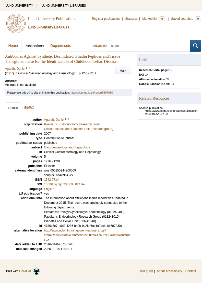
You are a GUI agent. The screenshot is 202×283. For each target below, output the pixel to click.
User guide (146, 271)
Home (13, 46)
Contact (190, 271)
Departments (60, 46)
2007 (9, 73)
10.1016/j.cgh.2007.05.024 (62, 184)
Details (13, 108)
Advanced (99, 46)
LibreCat (30, 271)
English (49, 189)
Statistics (131, 19)
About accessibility (169, 271)
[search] (149, 46)
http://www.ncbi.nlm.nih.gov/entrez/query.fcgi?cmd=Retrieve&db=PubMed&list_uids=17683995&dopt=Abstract (87, 235)
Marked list (153, 19)
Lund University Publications (52, 18)
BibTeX (29, 107)
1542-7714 (51, 179)
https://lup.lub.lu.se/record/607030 (91, 92)
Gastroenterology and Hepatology (67, 147)
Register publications (106, 19)
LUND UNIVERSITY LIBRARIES (64, 5)
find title (154, 83)
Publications (34, 46)
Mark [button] (123, 71)
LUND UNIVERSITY (19, 5)
